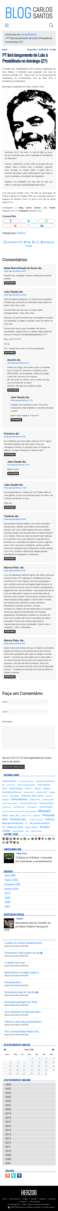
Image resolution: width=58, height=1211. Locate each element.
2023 (8, 1096)
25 (53, 1070)
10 (46, 1062)
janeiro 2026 (11, 888)
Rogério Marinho (31, 827)
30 (39, 1074)
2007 (7, 906)
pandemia (36, 816)
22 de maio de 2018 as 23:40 (15, 295)
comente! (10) (14, 242)
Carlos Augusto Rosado (26, 785)
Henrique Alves (46, 803)
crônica (37, 788)
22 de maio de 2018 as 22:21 (15, 271)
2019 (8, 1113)
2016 (8, 1126)
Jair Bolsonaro (19, 807)
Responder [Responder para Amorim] (13, 390)
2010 (7, 893)
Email (4, 712)
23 (39, 1070)
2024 (8, 1092)
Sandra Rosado (18, 831)
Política (32, 34)
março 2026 (11, 879)
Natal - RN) (14, 816)
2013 (8, 1138)
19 (10, 1070)
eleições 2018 (29, 792)
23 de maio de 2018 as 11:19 (22, 400)
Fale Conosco (35, 1202)
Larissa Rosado (45, 807)
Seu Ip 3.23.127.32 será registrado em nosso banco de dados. (26, 759)
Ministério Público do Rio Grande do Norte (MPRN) (19, 811)
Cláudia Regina (15, 788)
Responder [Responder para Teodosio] (10, 559)
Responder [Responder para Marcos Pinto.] (10, 632)
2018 (8, 1117)
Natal (4, 815)
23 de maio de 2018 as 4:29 (14, 437)
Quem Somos (15, 1199)
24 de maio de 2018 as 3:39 (14, 571)
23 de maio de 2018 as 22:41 (15, 519)
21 (24, 1070)
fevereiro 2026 (12, 884)
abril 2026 (10, 875)
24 (46, 1070)
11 (53, 1062)
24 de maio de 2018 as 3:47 (14, 644)
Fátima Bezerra (19, 799)
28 (24, 1074)
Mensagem (7, 721)
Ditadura (19, 918)
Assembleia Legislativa (26, 781)
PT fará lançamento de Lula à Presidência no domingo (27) (25, 58)
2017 (8, 1121)
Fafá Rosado (14, 796)
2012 (8, 1142)
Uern (27, 831)
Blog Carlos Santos (15, 12)
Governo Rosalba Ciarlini (28, 803)
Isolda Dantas (6, 807)
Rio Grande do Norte (40, 823)
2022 (8, 1101)
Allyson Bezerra (9, 781)
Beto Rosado (11, 785)
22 (32, 1070)
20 (17, 1070)
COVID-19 (28, 789)
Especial (42, 1199)
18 (53, 1066)
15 (32, 1066)
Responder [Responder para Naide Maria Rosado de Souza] (10, 283)
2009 (7, 897)
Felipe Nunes (21, 853)
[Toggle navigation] (6, 25)
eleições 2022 (42, 792)
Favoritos (52, 1199)
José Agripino (32, 807)
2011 (8, 1146)
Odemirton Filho (26, 816)
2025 (8, 1088)
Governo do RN (47, 800)
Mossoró (44, 811)
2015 (8, 1130)
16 (39, 1066)
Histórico (23, 1202)
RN (3, 827)
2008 (7, 902)
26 (10, 1074)
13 (17, 1066)
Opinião (34, 1199)
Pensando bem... (19, 819)
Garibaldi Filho (35, 800)
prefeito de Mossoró (36, 820)
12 (10, 1066)
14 (24, 1066)
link (29, 242)
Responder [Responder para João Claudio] (10, 353)
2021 (8, 1105)
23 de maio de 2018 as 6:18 (17, 363)
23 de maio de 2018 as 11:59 (15, 488)
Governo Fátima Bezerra (10, 803)
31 (46, 1074)
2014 (8, 1134)
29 (32, 1074)
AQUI (9, 202)
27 (17, 1074)
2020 (8, 1109)
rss (37, 242)
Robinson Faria (15, 827)
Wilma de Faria (36, 831)
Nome (5, 702)
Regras (25, 1199)
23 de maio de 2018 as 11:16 (18, 465)
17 (46, 1066)
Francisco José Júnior (32, 796)
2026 (8, 1084)
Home (24, 34)
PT (27, 823)
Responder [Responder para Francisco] (10, 455)
